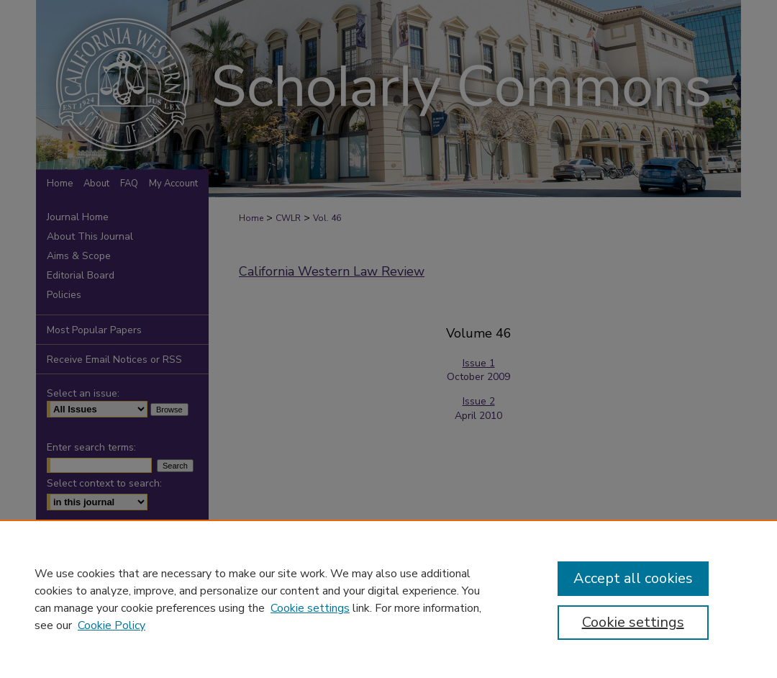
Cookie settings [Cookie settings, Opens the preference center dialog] (633, 622)
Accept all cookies (633, 578)
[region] (388, 599)
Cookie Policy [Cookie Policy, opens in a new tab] (111, 625)
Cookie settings (310, 608)
